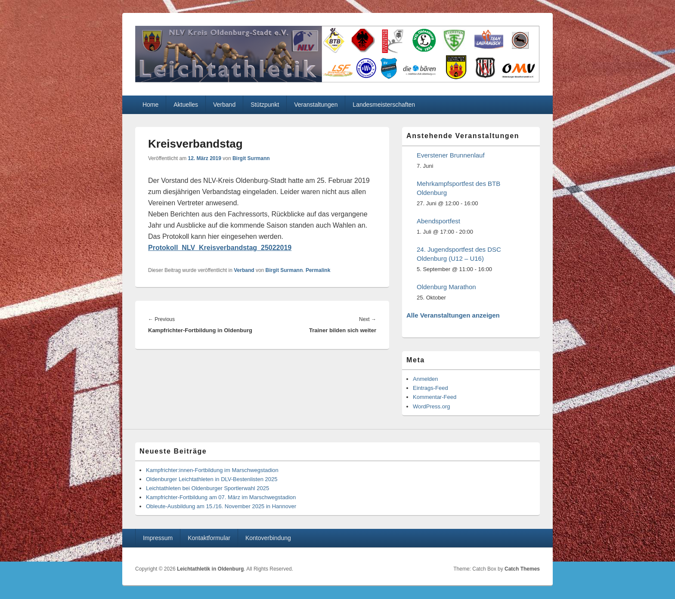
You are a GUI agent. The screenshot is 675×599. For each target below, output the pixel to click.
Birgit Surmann (251, 158)
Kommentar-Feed (434, 397)
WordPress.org (431, 406)
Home (150, 104)
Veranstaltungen (316, 104)
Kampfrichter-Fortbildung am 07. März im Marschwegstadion (221, 497)
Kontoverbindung (268, 537)
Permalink (318, 270)
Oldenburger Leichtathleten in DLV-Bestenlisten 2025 (211, 479)
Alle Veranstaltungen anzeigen (453, 315)
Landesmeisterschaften (384, 104)
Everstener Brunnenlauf (451, 155)
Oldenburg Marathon (446, 286)
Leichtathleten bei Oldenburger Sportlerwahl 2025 (207, 488)
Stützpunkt (265, 104)
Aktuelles (185, 104)
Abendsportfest (438, 221)
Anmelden (425, 379)
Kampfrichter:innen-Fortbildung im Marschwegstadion (212, 470)
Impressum (158, 537)
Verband (224, 104)
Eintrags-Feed (430, 388)
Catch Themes (522, 569)
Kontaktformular (209, 537)
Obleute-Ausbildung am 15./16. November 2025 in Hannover (221, 506)
